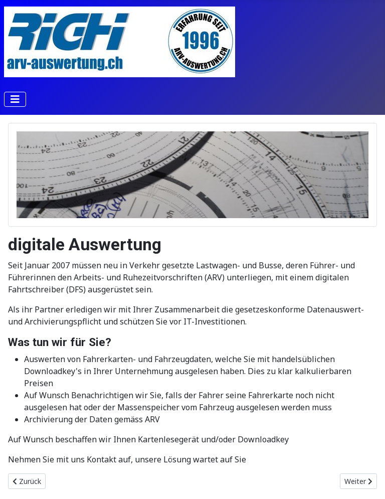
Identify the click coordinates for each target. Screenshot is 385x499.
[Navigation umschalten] (15, 99)
